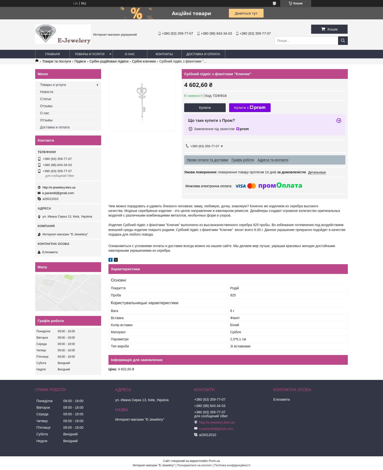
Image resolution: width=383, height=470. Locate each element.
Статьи (45, 99)
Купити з (250, 107)
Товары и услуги (90, 54)
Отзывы (46, 106)
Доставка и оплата (203, 54)
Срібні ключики (144, 61)
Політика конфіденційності (232, 465)
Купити (205, 107)
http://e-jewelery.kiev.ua (59, 187)
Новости (46, 92)
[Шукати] (343, 40)
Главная (52, 54)
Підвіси (80, 61)
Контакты (164, 54)
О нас (130, 54)
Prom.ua (214, 461)
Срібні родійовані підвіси (108, 61)
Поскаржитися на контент (194, 465)
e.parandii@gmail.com (58, 193)
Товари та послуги (56, 61)
